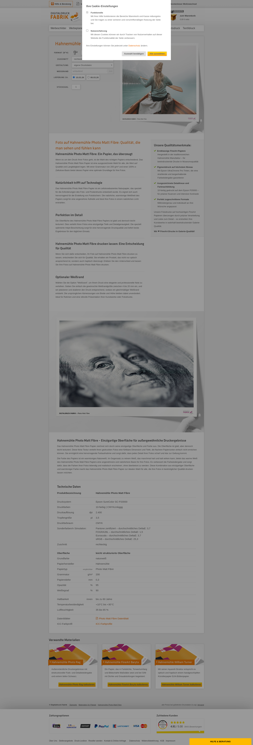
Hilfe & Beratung (220, 741)
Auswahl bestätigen (134, 53)
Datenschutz (134, 45)
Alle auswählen (157, 53)
